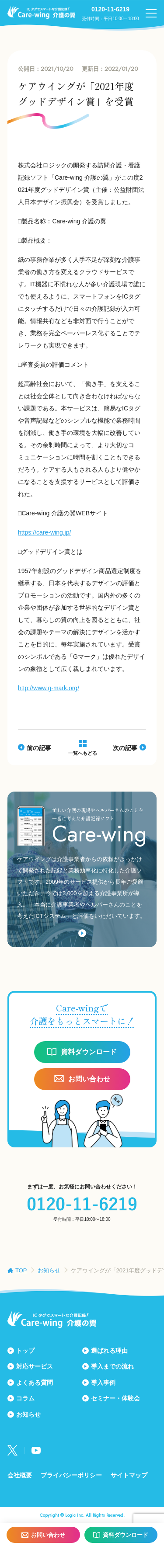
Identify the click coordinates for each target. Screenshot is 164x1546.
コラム (25, 1398)
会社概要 (19, 1475)
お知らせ (49, 1270)
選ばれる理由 (109, 1350)
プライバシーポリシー (71, 1475)
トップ (25, 1350)
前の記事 (39, 747)
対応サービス (34, 1366)
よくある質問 (34, 1382)
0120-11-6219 (110, 9)
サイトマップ (129, 1475)
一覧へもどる (82, 753)
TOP (21, 1270)
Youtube (36, 1450)
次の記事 (125, 747)
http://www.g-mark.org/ (48, 687)
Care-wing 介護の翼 (41, 12)
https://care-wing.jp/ (44, 532)
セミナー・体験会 (115, 1398)
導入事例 (103, 1382)
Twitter (12, 1450)
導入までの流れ (112, 1366)
